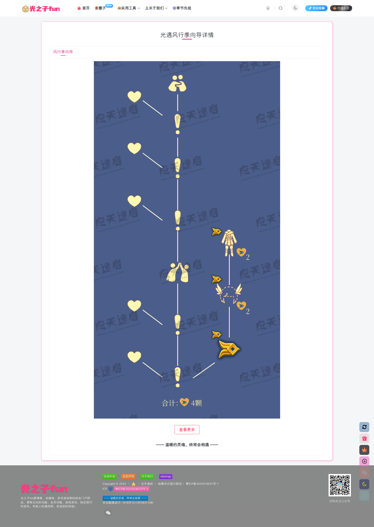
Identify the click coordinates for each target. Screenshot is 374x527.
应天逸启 (147, 483)
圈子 (104, 7)
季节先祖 (182, 8)
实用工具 (128, 8)
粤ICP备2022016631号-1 (202, 483)
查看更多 (187, 429)
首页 (83, 8)
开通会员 (341, 8)
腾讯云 (165, 483)
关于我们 (156, 8)
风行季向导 (63, 51)
